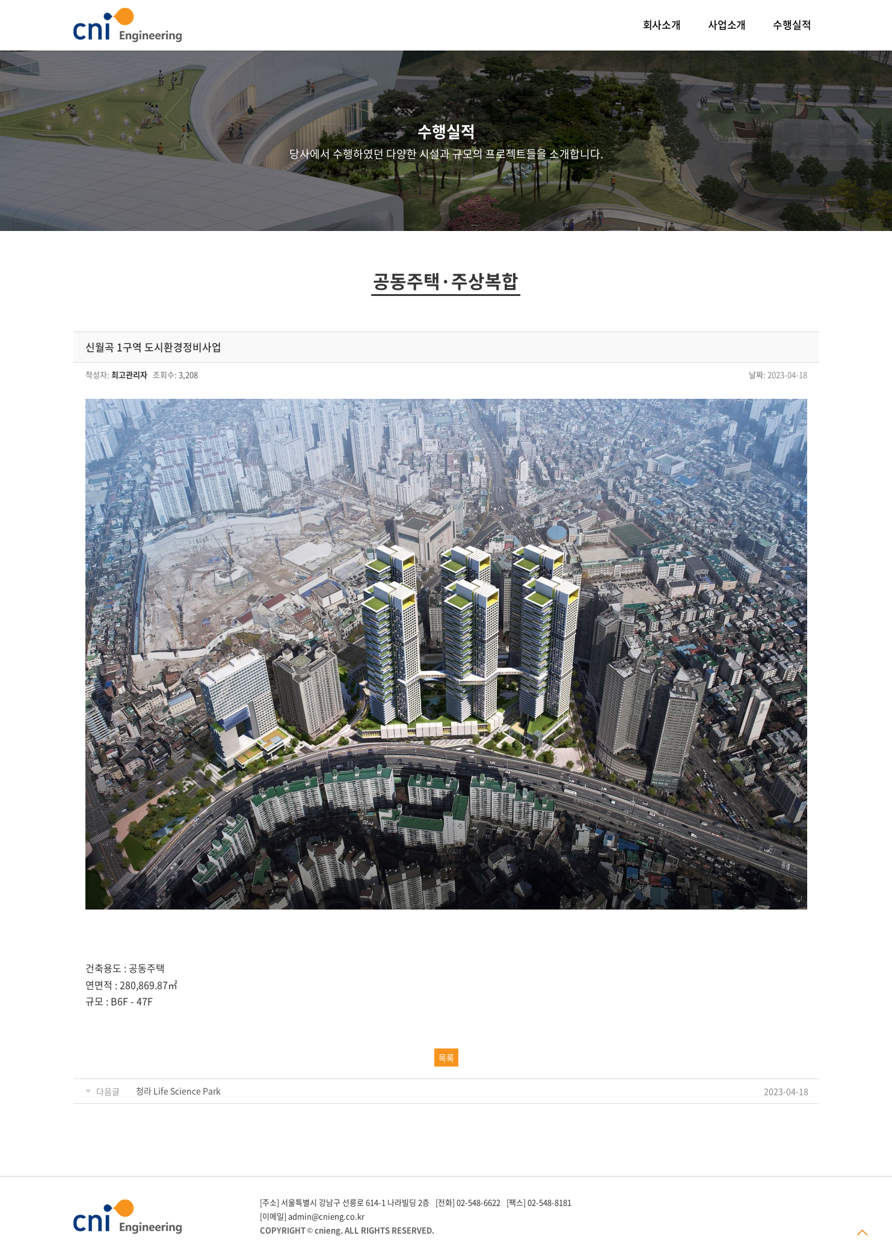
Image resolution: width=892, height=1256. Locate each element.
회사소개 (662, 24)
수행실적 (792, 24)
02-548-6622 (478, 1202)
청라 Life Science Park (178, 1091)
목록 (446, 1057)
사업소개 (727, 24)
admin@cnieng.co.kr (326, 1216)
